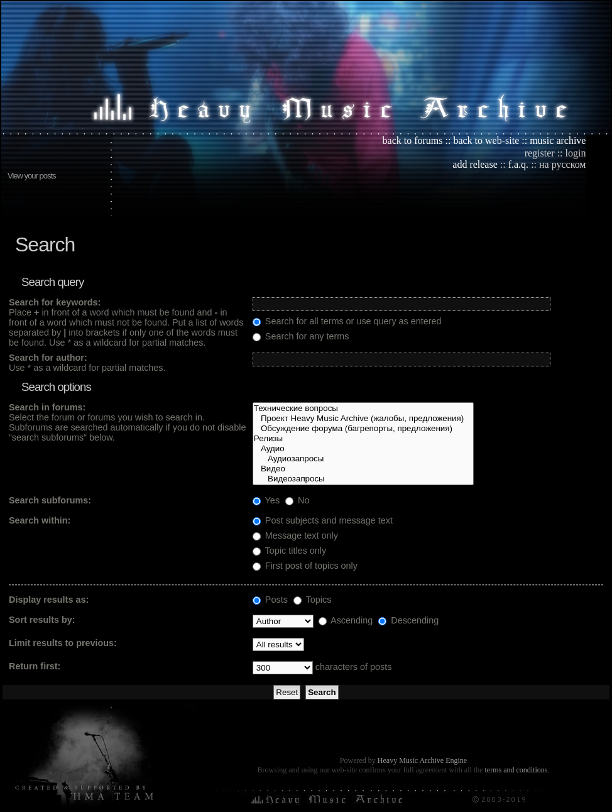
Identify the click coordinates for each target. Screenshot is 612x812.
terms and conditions (515, 769)
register (540, 153)
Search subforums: (50, 500)
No (297, 500)
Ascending (346, 620)
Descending (408, 620)
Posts (270, 600)
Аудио (363, 449)
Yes (266, 500)
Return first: (34, 666)
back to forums (413, 140)
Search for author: (48, 358)
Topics (312, 600)
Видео (363, 469)
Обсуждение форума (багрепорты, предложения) (363, 429)
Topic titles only (289, 551)
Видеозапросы (363, 479)
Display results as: (49, 600)
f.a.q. (518, 164)
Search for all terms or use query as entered (347, 321)
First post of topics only (305, 566)
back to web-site (486, 140)
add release (475, 164)
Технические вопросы (363, 408)
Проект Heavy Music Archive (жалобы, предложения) (363, 419)
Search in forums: (47, 407)
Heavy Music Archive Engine (422, 760)
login (576, 153)
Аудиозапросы (363, 459)
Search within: (39, 520)
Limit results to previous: (63, 643)
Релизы (363, 439)
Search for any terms (301, 336)
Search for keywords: (55, 302)
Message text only (295, 535)
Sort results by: (42, 620)
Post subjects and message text (323, 520)
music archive (558, 140)
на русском (562, 164)
